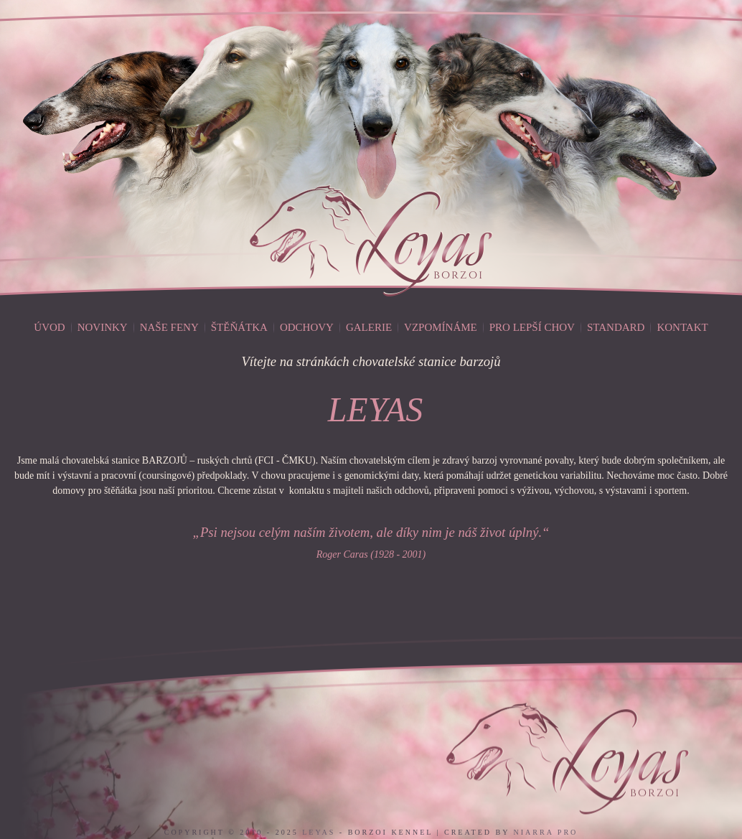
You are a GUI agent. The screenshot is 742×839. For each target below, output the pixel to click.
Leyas (318, 832)
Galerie (369, 327)
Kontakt (682, 327)
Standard (615, 327)
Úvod (49, 327)
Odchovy (307, 327)
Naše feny (169, 327)
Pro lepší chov (532, 327)
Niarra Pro (546, 832)
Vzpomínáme (440, 327)
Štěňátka (239, 327)
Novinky (103, 327)
